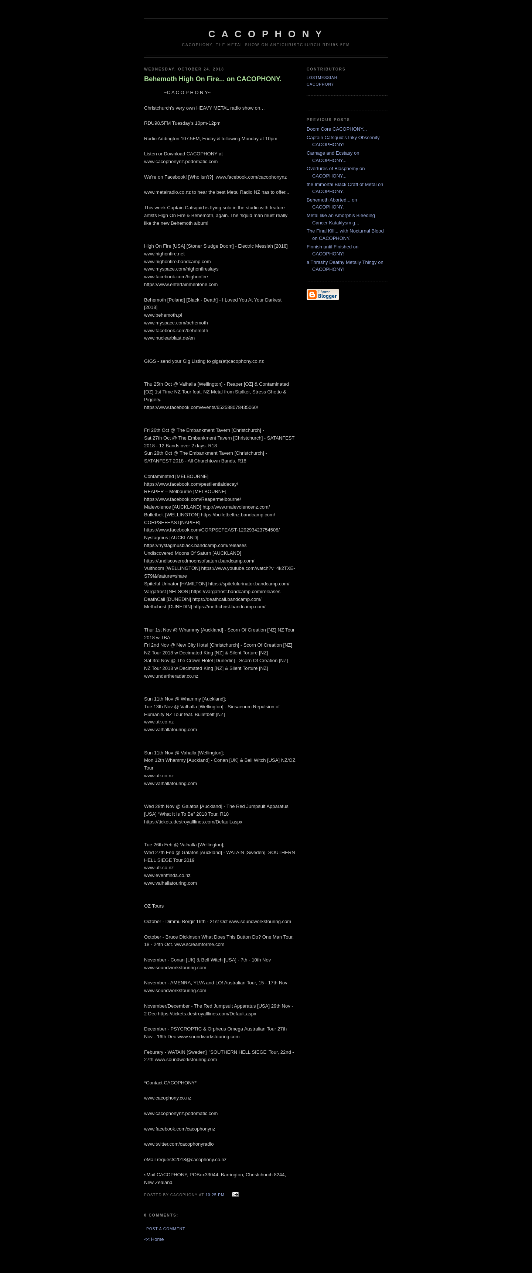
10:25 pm (214, 1195)
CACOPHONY (320, 84)
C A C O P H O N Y (266, 33)
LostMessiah (322, 78)
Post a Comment (165, 1229)
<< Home (154, 1239)
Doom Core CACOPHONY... (337, 129)
